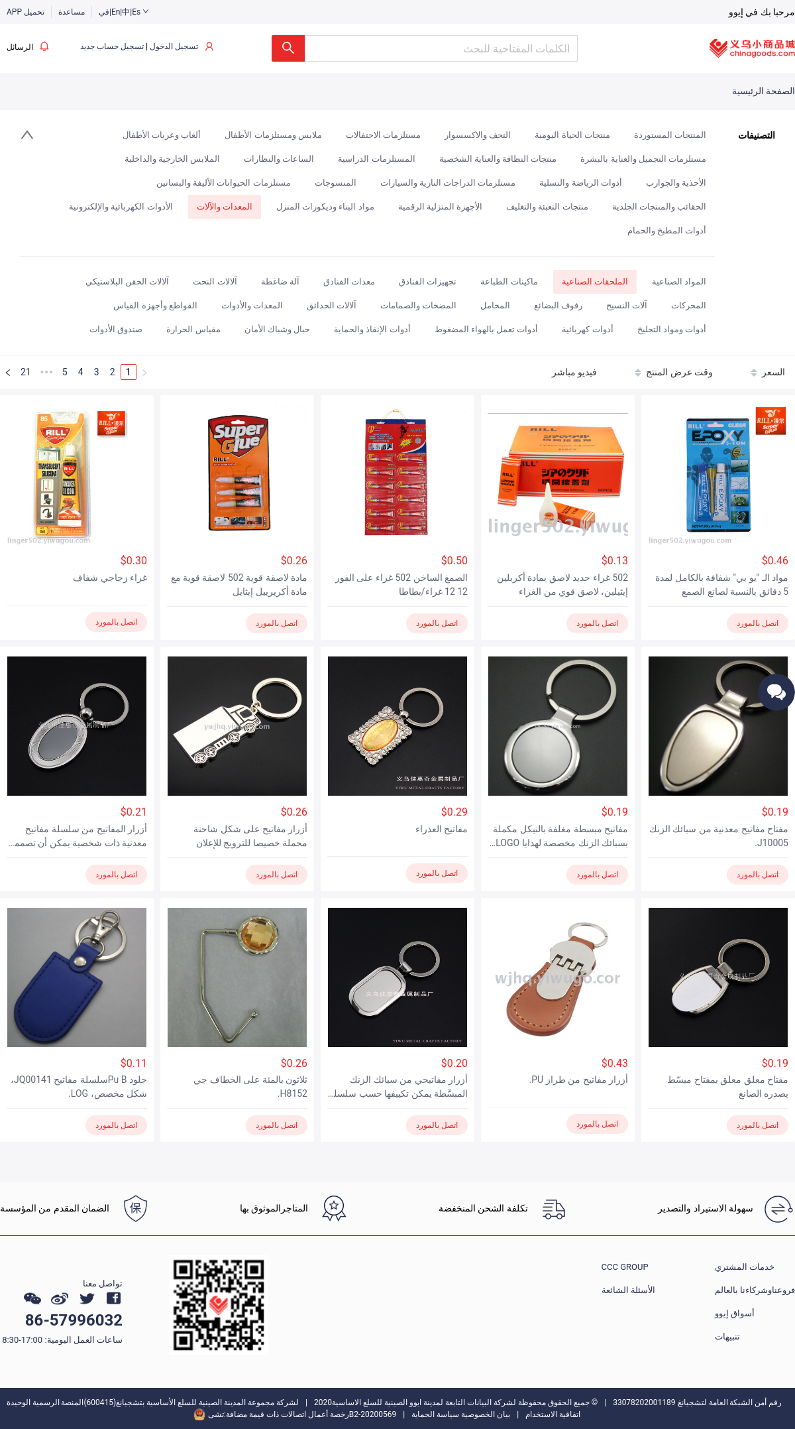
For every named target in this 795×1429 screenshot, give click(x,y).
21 (26, 372)
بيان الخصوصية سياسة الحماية (460, 1414)
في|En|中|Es (124, 12)
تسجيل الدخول (174, 46)
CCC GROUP (625, 1267)
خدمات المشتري (744, 1267)
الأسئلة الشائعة (628, 1290)
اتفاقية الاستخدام (552, 1414)
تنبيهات (727, 1336)
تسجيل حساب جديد (112, 46)
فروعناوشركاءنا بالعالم (755, 1290)
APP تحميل (25, 12)
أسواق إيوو (735, 1313)
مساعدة (71, 12)
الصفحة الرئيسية (763, 91)
